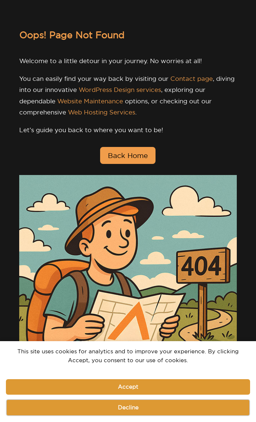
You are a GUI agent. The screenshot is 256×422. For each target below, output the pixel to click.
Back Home (128, 155)
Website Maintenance (90, 100)
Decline (128, 407)
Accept (128, 387)
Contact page (191, 78)
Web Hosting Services (101, 112)
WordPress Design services (120, 89)
